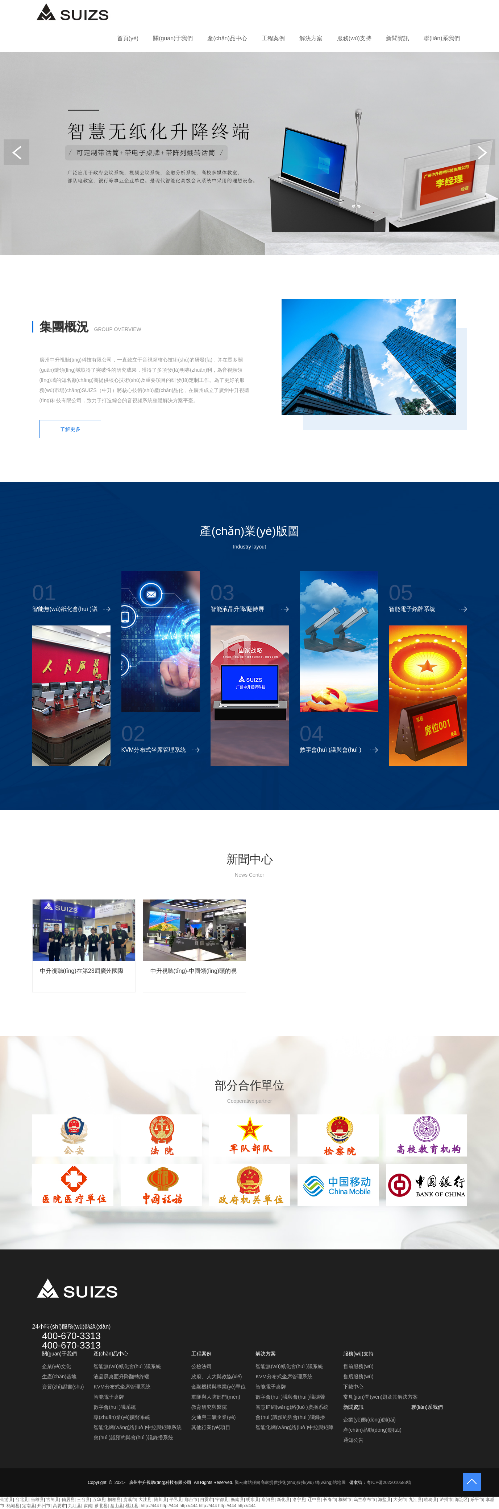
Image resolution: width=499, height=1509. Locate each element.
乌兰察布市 (364, 1499)
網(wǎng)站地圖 (330, 1482)
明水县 (252, 1499)
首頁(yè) (128, 38)
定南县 (28, 1505)
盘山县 (116, 1505)
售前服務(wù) (358, 1366)
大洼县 (144, 1499)
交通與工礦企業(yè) (213, 1417)
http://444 (150, 1505)
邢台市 (190, 1499)
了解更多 (70, 429)
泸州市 (446, 1499)
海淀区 (461, 1499)
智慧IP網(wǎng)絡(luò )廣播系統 (291, 1407)
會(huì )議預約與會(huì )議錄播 (290, 1417)
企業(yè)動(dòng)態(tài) (369, 1420)
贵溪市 (129, 1499)
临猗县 (430, 1499)
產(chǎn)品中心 (227, 38)
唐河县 (268, 1499)
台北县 (21, 1499)
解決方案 (311, 38)
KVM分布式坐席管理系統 (121, 1387)
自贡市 (206, 1499)
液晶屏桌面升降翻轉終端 (121, 1376)
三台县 (83, 1499)
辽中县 (314, 1499)
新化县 (283, 1499)
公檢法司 (201, 1366)
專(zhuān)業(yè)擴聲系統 (121, 1417)
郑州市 (43, 1505)
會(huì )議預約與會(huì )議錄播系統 (133, 1437)
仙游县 (6, 1499)
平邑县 (175, 1499)
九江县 (415, 1499)
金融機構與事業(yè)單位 (218, 1387)
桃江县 (131, 1505)
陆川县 (160, 1499)
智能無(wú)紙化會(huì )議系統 (127, 1366)
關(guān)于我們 (173, 38)
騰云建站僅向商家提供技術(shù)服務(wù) (274, 1482)
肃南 (88, 1505)
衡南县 (237, 1499)
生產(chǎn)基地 (59, 1376)
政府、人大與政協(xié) (216, 1376)
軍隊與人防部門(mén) (215, 1397)
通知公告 (353, 1440)
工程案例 (273, 38)
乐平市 (476, 1499)
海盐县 (384, 1499)
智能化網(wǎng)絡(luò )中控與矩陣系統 (137, 1427)
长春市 (329, 1499)
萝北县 (101, 1505)
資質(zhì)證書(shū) (63, 1387)
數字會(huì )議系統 (114, 1407)
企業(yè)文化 (56, 1366)
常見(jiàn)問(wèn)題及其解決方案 (380, 1397)
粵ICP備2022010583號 (389, 1482)
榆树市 (345, 1499)
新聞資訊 (397, 38)
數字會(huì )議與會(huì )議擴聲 (290, 1397)
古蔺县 (52, 1499)
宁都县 (221, 1499)
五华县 (98, 1499)
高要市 (59, 1505)
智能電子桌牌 (108, 1397)
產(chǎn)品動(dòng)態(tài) (372, 1430)
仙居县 (68, 1499)
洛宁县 (298, 1499)
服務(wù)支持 (354, 38)
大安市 (399, 1499)
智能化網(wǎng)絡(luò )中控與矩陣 (294, 1427)
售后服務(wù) (358, 1376)
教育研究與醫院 (209, 1407)
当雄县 (37, 1499)
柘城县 (13, 1505)
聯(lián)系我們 (442, 38)
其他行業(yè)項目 (210, 1427)
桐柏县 (114, 1499)
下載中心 (353, 1387)
